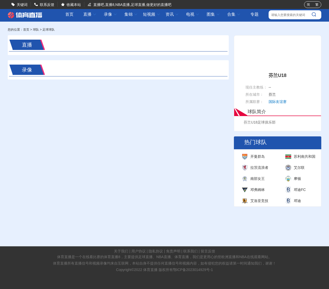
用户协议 (138, 251)
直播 (90, 14)
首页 (69, 14)
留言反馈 (208, 251)
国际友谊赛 (278, 102)
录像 (110, 14)
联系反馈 (47, 5)
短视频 (151, 14)
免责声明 (173, 251)
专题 (254, 14)
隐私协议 (156, 251)
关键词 (22, 5)
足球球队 (48, 29)
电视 (192, 14)
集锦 (131, 14)
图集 (213, 14)
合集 (234, 14)
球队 (36, 29)
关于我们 (121, 251)
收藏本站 (74, 5)
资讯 (172, 14)
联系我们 (190, 251)
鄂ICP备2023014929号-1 (193, 270)
